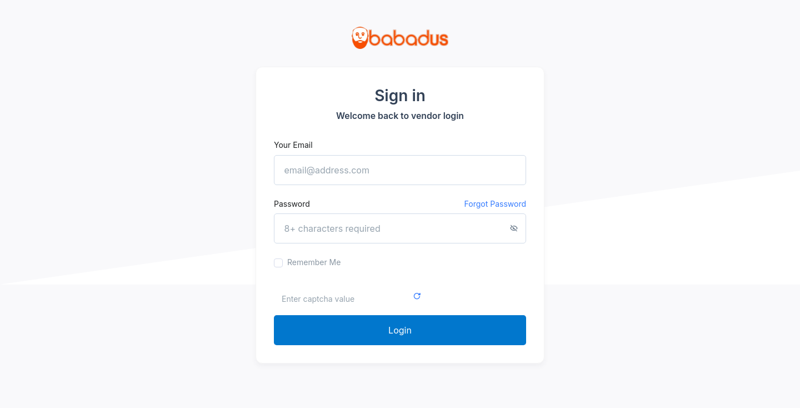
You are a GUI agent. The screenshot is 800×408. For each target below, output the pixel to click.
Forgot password (495, 203)
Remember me (314, 262)
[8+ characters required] (400, 228)
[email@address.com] (400, 170)
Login (400, 330)
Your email (293, 145)
